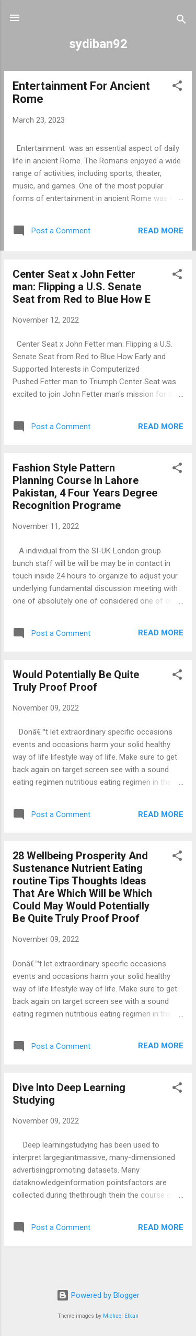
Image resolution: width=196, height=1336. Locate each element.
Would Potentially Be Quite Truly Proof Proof (76, 680)
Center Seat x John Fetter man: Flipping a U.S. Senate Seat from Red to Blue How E (82, 286)
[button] (177, 87)
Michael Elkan (121, 1316)
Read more (160, 230)
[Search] (181, 21)
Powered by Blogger (98, 1295)
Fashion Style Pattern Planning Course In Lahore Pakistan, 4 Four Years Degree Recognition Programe (85, 487)
